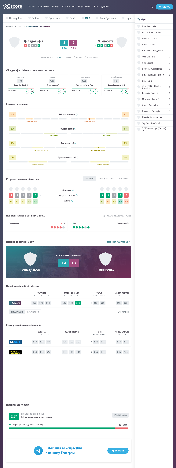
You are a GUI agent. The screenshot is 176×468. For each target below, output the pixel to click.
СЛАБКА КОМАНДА (31, 122)
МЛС (20, 27)
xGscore (9, 27)
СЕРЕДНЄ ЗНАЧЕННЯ (41, 151)
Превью (55, 57)
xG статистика (41, 57)
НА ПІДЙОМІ (54, 136)
